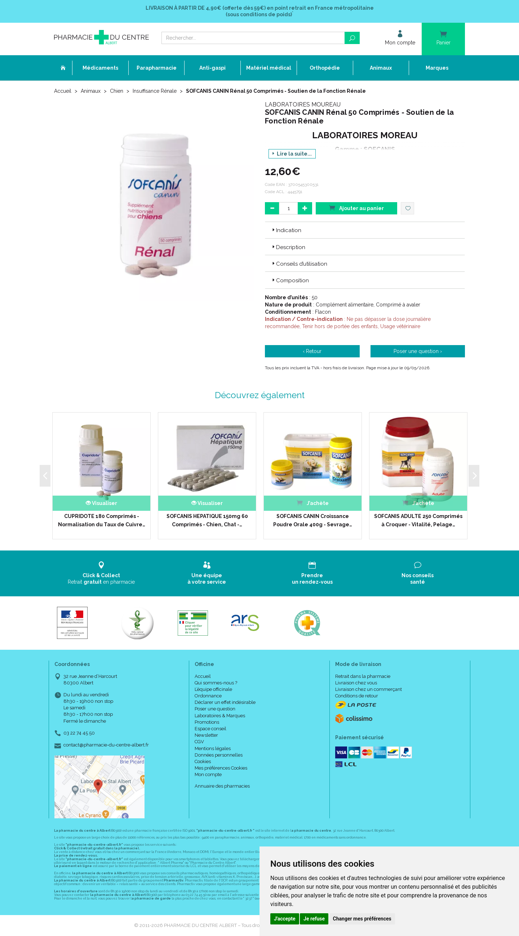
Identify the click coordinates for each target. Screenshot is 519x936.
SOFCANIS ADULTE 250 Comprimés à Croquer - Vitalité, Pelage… (418, 520)
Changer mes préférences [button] (362, 919)
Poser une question (215, 708)
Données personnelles (219, 755)
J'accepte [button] (285, 919)
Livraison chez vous (356, 682)
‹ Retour (312, 351)
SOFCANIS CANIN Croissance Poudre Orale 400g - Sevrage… (312, 520)
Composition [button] (290, 280)
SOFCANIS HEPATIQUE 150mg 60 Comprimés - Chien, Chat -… (207, 520)
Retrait (101, 573)
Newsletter (206, 735)
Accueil (62, 91)
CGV (199, 741)
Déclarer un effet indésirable (225, 702)
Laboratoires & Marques (220, 715)
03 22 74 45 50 (79, 733)
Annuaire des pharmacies (222, 786)
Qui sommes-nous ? (216, 682)
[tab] (365, 230)
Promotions (207, 722)
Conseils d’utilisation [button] (299, 264)
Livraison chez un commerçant (368, 689)
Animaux (91, 91)
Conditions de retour (356, 695)
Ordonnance (208, 695)
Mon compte (208, 774)
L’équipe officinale (213, 689)
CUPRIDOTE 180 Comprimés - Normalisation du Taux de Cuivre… (101, 520)
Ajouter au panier (356, 207)
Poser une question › (418, 351)
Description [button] (288, 247)
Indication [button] (286, 230)
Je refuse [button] (314, 919)
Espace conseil (210, 728)
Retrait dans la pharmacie (362, 676)
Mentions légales (213, 748)
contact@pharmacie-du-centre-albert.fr (106, 745)
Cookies (203, 761)
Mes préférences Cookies (221, 768)
